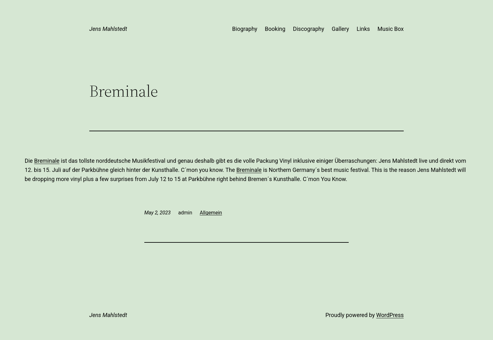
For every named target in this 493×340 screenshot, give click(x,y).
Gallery (340, 29)
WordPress (390, 315)
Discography (308, 29)
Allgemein (211, 213)
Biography (244, 29)
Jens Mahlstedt (108, 29)
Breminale (47, 160)
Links (363, 29)
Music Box (391, 29)
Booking (275, 29)
